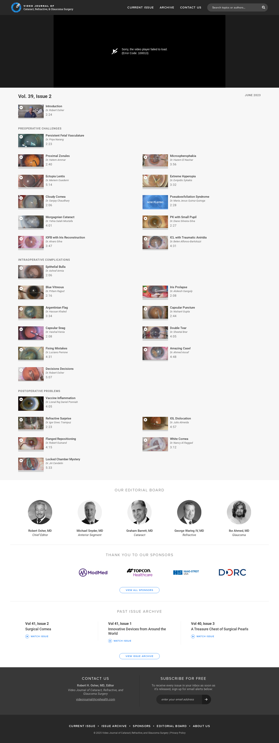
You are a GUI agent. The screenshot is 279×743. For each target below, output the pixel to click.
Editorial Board (172, 726)
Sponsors (142, 726)
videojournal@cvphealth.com (95, 699)
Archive (167, 7)
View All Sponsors (139, 590)
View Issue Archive (140, 656)
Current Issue (140, 7)
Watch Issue (37, 636)
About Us (201, 726)
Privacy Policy (178, 732)
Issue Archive (114, 726)
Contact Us (190, 7)
